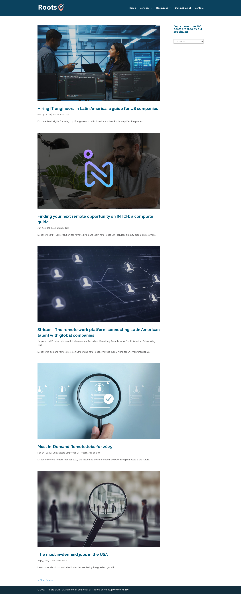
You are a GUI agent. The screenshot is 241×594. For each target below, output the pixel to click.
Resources (162, 8)
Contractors (59, 453)
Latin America (80, 341)
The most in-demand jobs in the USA (73, 554)
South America (133, 341)
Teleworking (148, 341)
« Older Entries (45, 580)
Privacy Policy (120, 589)
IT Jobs (55, 341)
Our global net (183, 8)
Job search (58, 114)
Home (132, 8)
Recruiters (93, 341)
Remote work (118, 341)
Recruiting (104, 341)
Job (53, 560)
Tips (67, 114)
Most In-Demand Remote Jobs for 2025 (75, 446)
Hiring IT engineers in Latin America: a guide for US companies (98, 108)
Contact (199, 8)
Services (144, 8)
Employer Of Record (76, 453)
